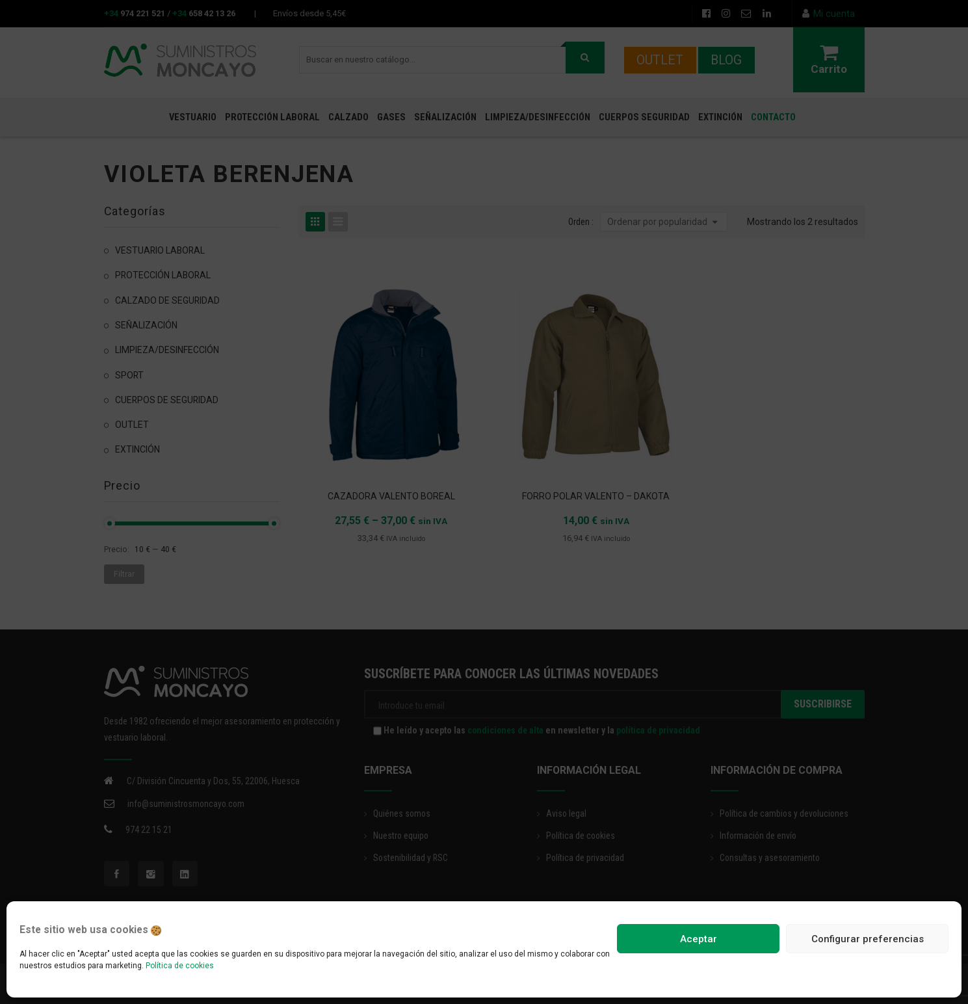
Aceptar (698, 939)
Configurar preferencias (867, 939)
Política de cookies (180, 965)
